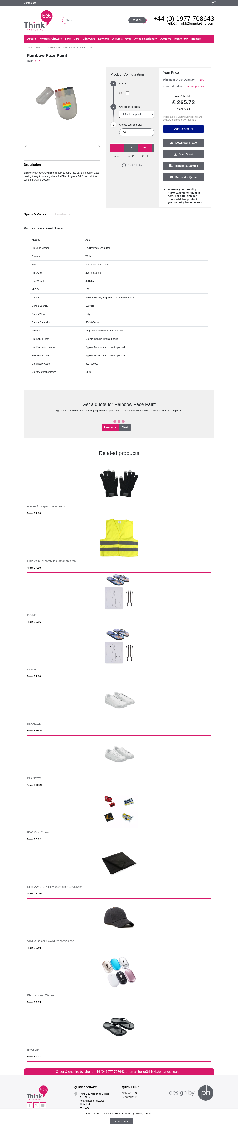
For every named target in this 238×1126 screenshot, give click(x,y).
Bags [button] (68, 38)
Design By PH (130, 1097)
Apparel (39, 47)
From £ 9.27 (34, 1056)
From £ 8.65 (34, 1002)
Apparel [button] (32, 38)
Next (125, 427)
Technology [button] (181, 38)
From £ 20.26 (34, 730)
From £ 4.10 (34, 567)
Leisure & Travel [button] (121, 38)
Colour (122, 83)
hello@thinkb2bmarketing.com (190, 23)
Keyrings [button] (103, 38)
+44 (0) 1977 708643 (183, 18)
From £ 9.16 (34, 621)
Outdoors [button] (165, 38)
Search (137, 20)
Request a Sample (183, 165)
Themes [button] (196, 38)
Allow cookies (121, 1121)
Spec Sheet (183, 154)
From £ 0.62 (34, 839)
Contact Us (30, 3)
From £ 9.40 (34, 947)
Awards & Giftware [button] (51, 38)
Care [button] (76, 38)
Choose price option (129, 107)
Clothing (51, 47)
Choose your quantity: (130, 124)
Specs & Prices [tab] (35, 214)
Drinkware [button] (88, 38)
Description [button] (32, 164)
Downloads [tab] (62, 214)
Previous (110, 427)
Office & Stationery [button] (145, 38)
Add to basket (183, 129)
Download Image (183, 142)
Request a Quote (183, 177)
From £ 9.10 (34, 676)
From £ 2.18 (34, 513)
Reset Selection (132, 165)
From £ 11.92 (34, 893)
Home (29, 47)
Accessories (64, 47)
